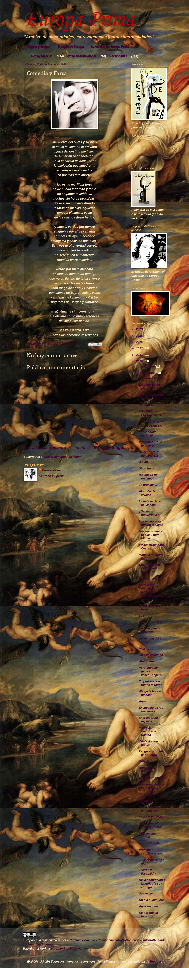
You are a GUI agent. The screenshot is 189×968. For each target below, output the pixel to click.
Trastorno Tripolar (152, 378)
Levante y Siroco (151, 817)
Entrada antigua (110, 447)
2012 (140, 348)
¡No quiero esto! (150, 622)
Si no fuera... (148, 468)
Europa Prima (79, 20)
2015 (140, 342)
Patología (145, 404)
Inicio (79, 447)
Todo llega (146, 794)
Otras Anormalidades (81, 56)
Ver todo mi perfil (51, 476)
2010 (140, 361)
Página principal (39, 46)
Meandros (146, 648)
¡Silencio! (145, 800)
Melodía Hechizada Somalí (147, 731)
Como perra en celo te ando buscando (149, 568)
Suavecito (146, 893)
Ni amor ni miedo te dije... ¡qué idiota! (151, 535)
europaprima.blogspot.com (70, 948)
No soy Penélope (151, 655)
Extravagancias (41, 56)
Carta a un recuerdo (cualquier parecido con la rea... (151, 592)
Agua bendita (148, 906)
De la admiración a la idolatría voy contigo (152, 883)
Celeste (144, 761)
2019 (140, 329)
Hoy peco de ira (150, 578)
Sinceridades (118, 56)
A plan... (144, 462)
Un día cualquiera (151, 900)
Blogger (155, 961)
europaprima (32, 940)
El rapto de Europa (70, 46)
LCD (142, 615)
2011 (140, 354)
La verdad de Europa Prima (110, 46)
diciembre (147, 366)
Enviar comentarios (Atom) (63, 456)
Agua (142, 701)
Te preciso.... (148, 484)
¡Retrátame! (147, 661)
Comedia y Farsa (151, 777)
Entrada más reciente (45, 447)
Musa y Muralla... (151, 843)
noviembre (148, 373)
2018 (140, 335)
